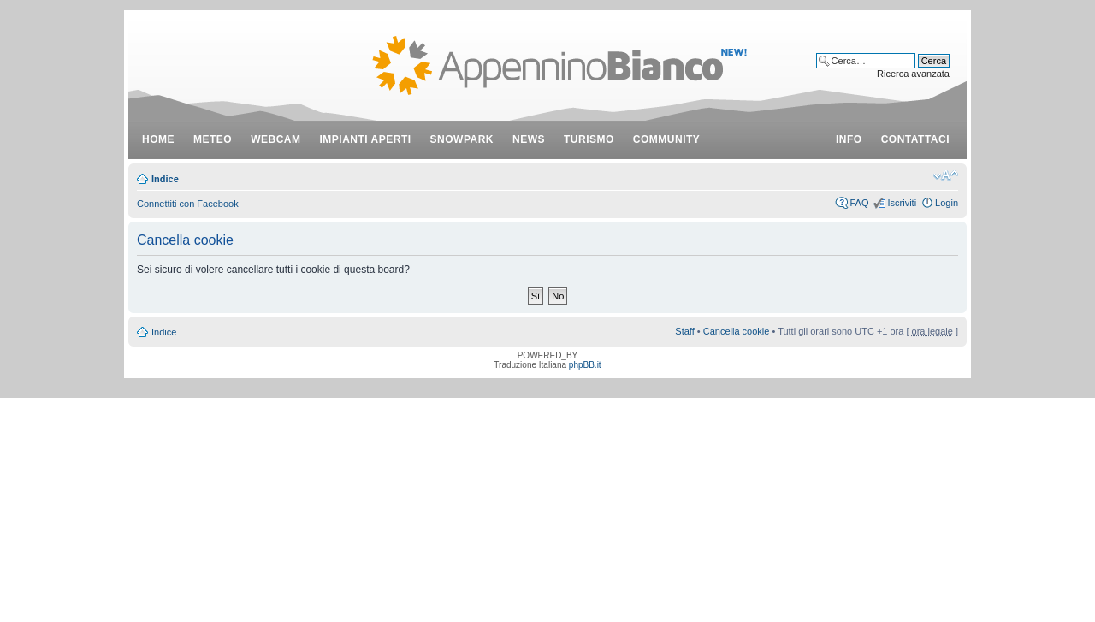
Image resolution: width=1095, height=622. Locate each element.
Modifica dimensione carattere (945, 175)
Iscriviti (901, 203)
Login (946, 203)
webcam (275, 139)
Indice (165, 179)
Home (158, 139)
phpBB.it (585, 365)
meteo (212, 139)
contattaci (915, 139)
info (849, 139)
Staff (684, 331)
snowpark (462, 139)
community (667, 139)
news (528, 139)
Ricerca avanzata (913, 73)
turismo (589, 139)
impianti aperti (365, 139)
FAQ (858, 203)
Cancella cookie (736, 331)
